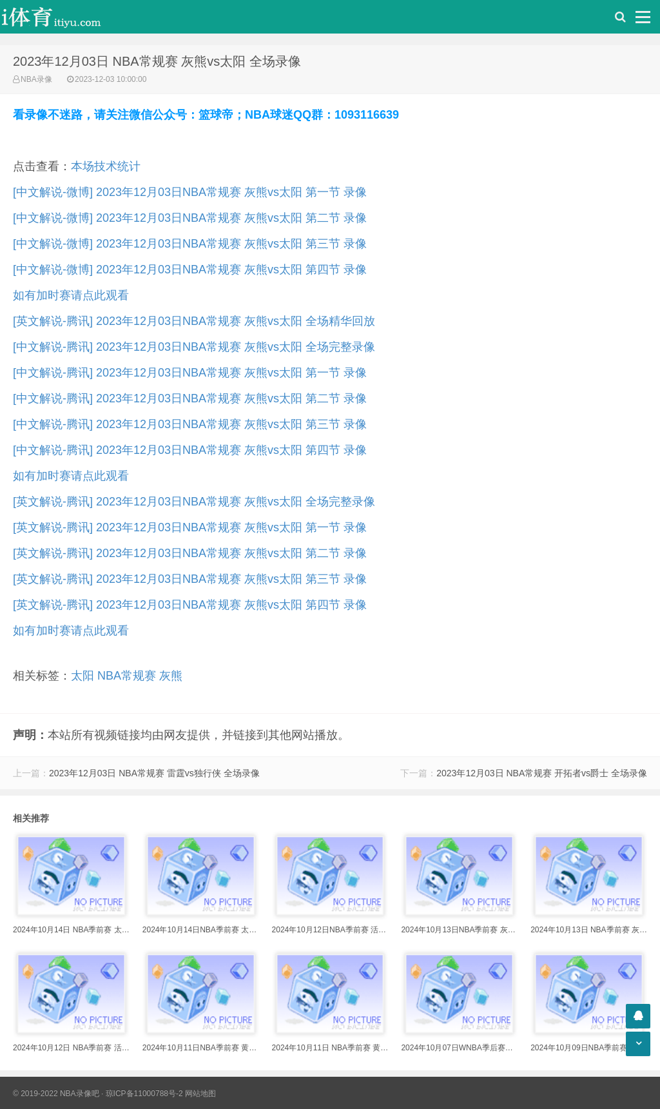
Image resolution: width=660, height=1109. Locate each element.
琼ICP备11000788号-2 (144, 1093)
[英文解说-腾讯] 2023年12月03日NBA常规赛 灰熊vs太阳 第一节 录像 (190, 527)
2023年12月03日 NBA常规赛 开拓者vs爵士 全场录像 (541, 773)
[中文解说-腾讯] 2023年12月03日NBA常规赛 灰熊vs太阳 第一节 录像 (190, 372)
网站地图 (200, 1093)
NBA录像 (36, 79)
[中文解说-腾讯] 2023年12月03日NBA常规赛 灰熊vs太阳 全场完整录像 (194, 346)
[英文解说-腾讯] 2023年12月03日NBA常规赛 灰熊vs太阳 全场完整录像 (194, 501)
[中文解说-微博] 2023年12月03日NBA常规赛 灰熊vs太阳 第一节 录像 (190, 192)
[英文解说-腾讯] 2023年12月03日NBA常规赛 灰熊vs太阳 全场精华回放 (194, 321)
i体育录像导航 (64, 17)
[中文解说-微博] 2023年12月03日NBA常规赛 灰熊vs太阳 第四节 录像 (190, 269)
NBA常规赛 (126, 675)
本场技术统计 (106, 166)
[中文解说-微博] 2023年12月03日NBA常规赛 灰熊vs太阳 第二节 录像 (190, 217)
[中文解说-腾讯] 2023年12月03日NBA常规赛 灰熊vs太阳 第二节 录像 (190, 398)
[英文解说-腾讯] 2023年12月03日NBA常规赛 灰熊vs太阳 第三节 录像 (190, 579)
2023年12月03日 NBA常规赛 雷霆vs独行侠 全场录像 (154, 773)
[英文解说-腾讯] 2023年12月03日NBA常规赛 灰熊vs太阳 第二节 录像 (190, 553)
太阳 (82, 675)
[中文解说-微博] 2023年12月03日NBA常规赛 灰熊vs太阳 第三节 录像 (190, 243)
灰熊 (170, 675)
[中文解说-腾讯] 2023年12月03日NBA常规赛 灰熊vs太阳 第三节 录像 (190, 424)
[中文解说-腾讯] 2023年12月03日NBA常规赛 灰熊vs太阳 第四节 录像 (190, 450)
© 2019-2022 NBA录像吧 (56, 1093)
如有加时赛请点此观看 (71, 295)
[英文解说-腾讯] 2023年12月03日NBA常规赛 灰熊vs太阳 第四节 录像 (190, 604)
